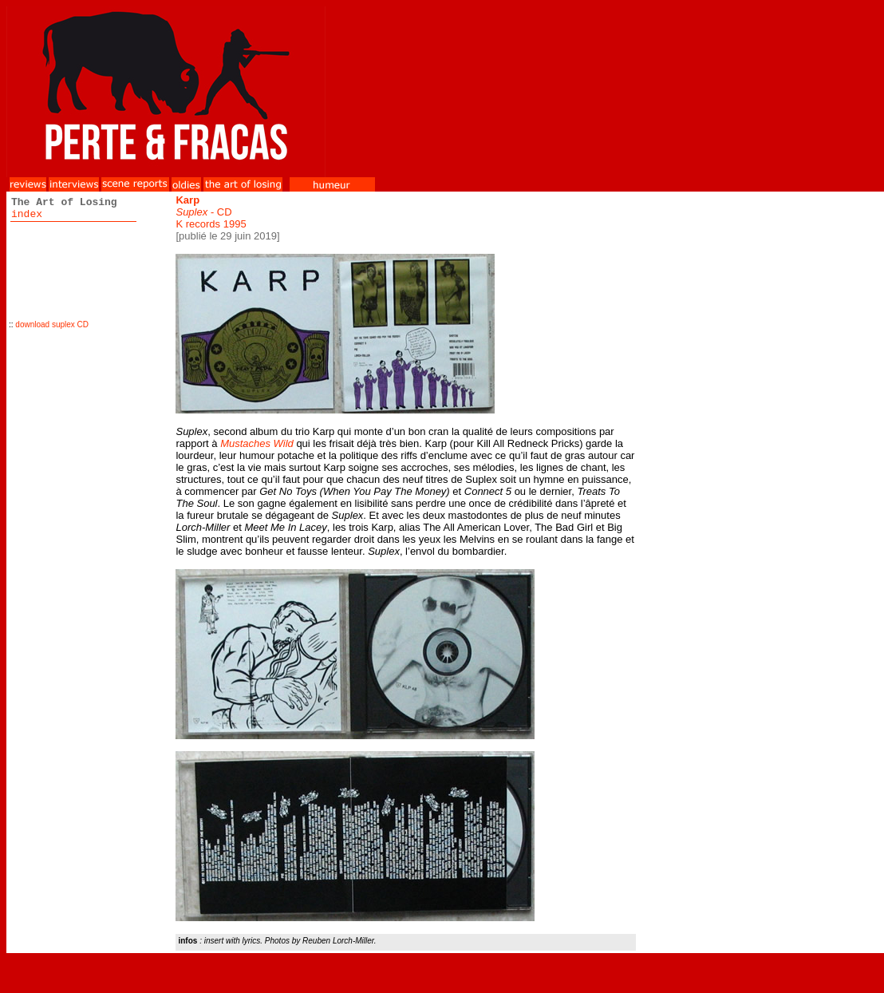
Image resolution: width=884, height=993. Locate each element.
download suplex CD (52, 324)
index (26, 214)
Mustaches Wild (257, 443)
